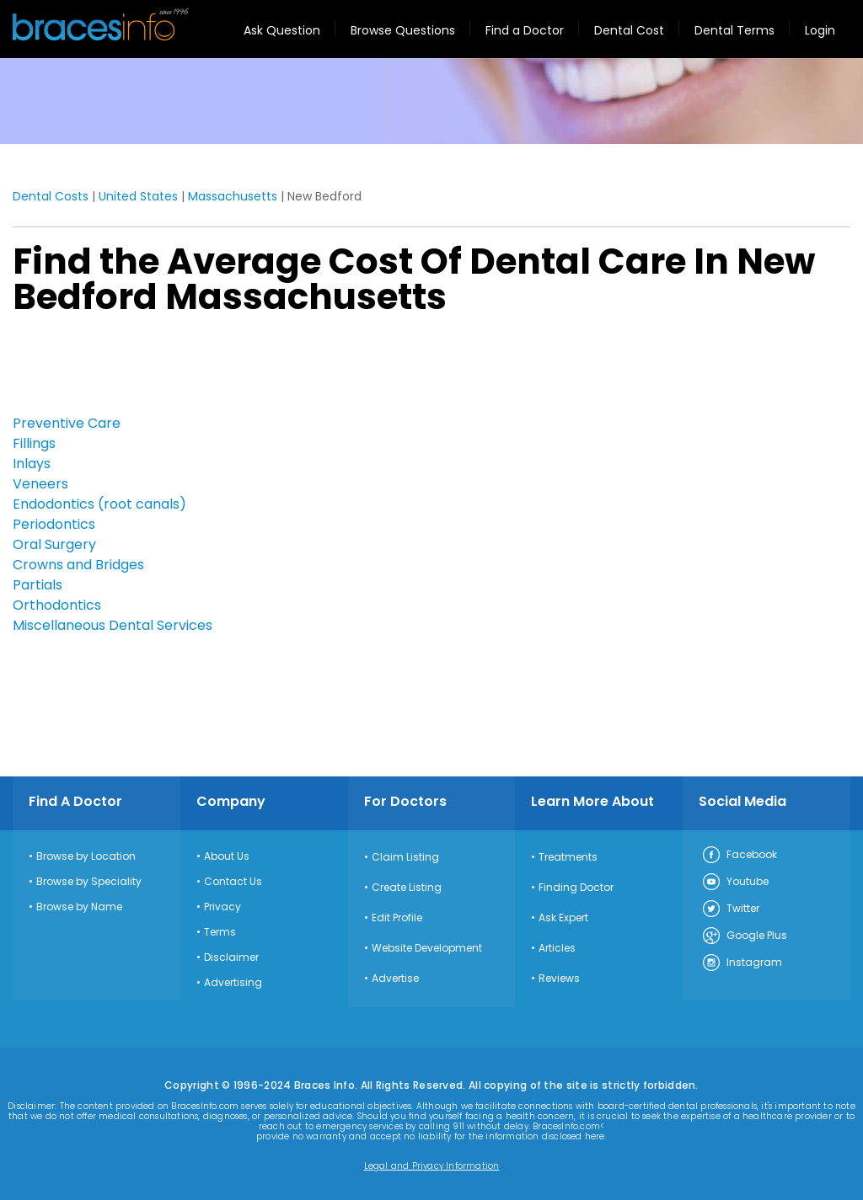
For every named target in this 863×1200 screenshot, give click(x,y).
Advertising (233, 983)
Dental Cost (629, 30)
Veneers (40, 483)
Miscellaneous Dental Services (112, 625)
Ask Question (282, 30)
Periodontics (54, 524)
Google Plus (744, 936)
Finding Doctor (576, 887)
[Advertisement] (97, 370)
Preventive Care (67, 423)
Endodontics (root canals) (99, 504)
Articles (557, 948)
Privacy (222, 907)
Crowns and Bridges (78, 564)
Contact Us (233, 882)
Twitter (730, 909)
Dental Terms (734, 30)
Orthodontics (57, 605)
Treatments (568, 857)
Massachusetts (232, 196)
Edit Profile (397, 918)
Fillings (34, 443)
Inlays (32, 463)
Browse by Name (79, 907)
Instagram (741, 963)
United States (138, 196)
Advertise (395, 978)
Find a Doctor (524, 30)
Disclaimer (231, 957)
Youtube (735, 882)
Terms (220, 932)
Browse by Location (86, 856)
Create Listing (407, 887)
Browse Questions (403, 30)
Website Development (427, 948)
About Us (226, 856)
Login (820, 30)
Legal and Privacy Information (432, 1166)
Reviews (559, 978)
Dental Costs (50, 196)
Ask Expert (563, 918)
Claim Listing (405, 857)
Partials (37, 585)
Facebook (739, 855)
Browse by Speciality (89, 882)
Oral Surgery (54, 544)
